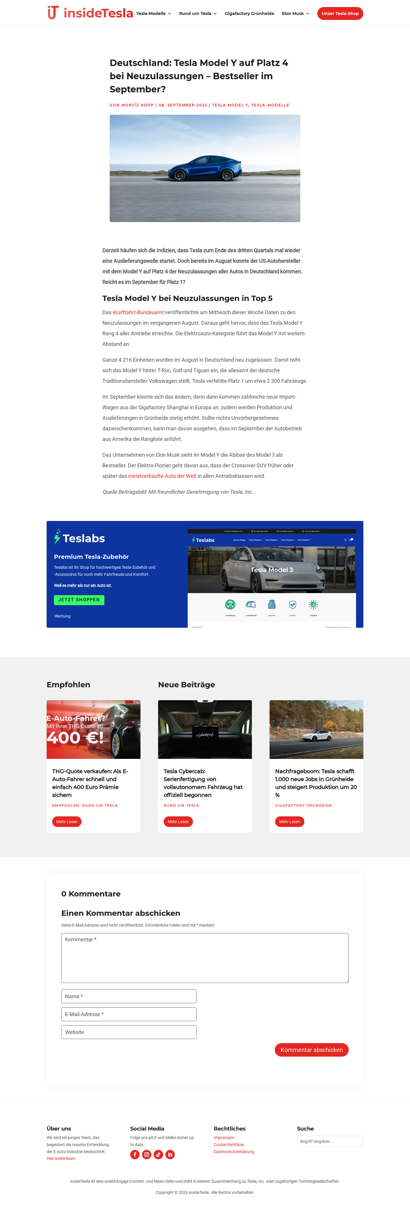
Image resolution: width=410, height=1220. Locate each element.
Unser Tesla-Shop (340, 13)
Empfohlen (65, 805)
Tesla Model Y (230, 105)
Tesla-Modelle (151, 13)
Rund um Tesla (195, 13)
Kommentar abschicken (312, 1049)
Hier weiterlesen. (62, 1158)
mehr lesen (66, 821)
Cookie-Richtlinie (229, 1144)
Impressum (224, 1137)
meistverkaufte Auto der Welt (162, 476)
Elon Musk (293, 13)
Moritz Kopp (137, 105)
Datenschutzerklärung (234, 1151)
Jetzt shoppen (79, 600)
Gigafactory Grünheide (249, 13)
